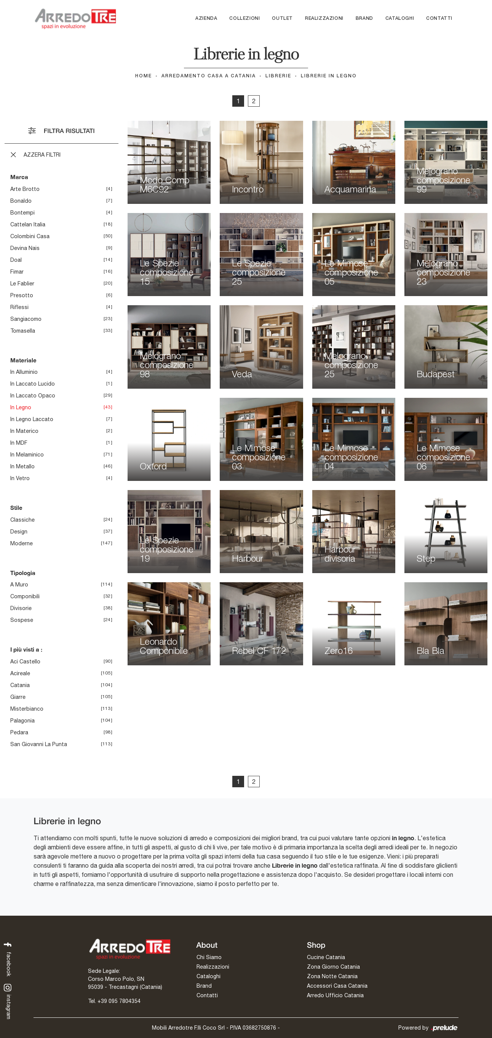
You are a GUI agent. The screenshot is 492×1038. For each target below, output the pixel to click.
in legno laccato (31, 419)
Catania (20, 685)
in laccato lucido (32, 384)
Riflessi (19, 307)
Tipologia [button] (22, 572)
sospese (21, 620)
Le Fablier (22, 283)
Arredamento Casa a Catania (208, 76)
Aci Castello (25, 661)
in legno (20, 407)
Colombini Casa (30, 236)
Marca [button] (19, 176)
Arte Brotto (25, 189)
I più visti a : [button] (26, 649)
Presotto (21, 295)
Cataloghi (399, 18)
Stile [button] (16, 507)
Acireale (20, 673)
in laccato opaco (32, 395)
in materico (24, 431)
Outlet (282, 18)
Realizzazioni (324, 18)
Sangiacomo (26, 319)
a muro (19, 584)
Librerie (278, 76)
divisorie (21, 608)
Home (143, 76)
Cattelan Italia (27, 224)
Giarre (18, 697)
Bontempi (22, 213)
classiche (22, 520)
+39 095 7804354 (119, 1001)
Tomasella (22, 331)
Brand (364, 18)
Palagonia (22, 721)
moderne (21, 543)
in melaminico (27, 455)
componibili (25, 596)
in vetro (20, 478)
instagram (8, 1001)
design (18, 532)
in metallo (22, 466)
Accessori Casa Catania (337, 986)
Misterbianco (26, 709)
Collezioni (244, 18)
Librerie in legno (329, 76)
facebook (8, 958)
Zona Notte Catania (332, 976)
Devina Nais (25, 248)
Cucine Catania (326, 957)
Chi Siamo (209, 957)
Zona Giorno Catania (333, 967)
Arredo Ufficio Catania (335, 995)
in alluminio (24, 372)
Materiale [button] (23, 360)
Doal (16, 260)
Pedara (19, 732)
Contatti (439, 18)
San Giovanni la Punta (38, 744)
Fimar (17, 272)
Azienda (206, 18)
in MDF (18, 443)
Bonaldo (21, 201)
